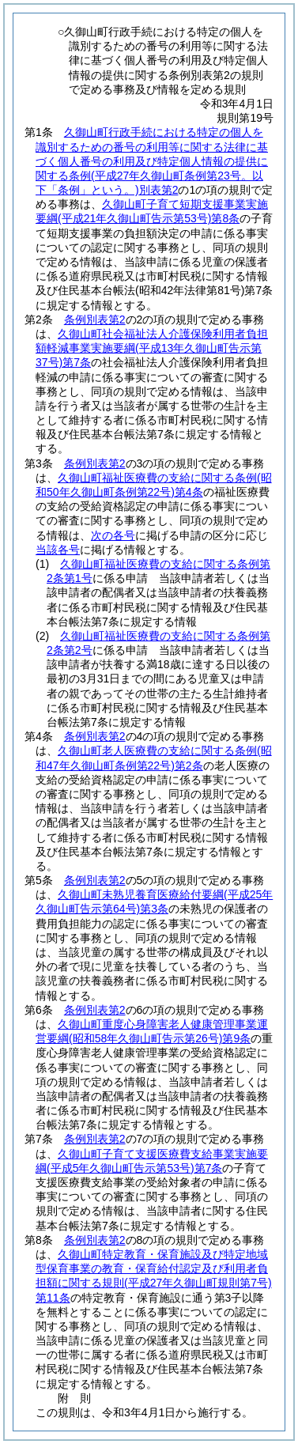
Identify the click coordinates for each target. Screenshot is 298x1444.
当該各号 (58, 549)
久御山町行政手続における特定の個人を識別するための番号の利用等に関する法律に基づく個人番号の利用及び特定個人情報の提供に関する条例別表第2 (152, 161)
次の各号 (113, 535)
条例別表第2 (95, 319)
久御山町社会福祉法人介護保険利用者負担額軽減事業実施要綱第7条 (152, 348)
